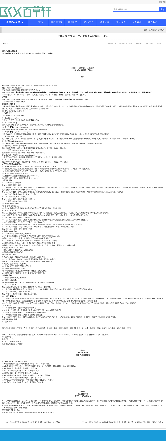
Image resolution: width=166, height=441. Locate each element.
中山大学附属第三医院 (93, 92)
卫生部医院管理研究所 (57, 92)
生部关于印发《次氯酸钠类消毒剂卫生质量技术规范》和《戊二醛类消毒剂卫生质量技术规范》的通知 (126, 422)
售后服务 (121, 22)
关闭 (159, 44)
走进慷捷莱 (57, 22)
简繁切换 (162, 2)
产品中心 (88, 22)
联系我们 (153, 22)
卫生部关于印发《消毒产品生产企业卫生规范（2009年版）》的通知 (35, 422)
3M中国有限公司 (134, 92)
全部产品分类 (14, 22)
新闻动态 (72, 22)
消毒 (10, 275)
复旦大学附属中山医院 (75, 92)
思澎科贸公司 (147, 92)
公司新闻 (161, 30)
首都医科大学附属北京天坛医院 (115, 92)
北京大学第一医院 (22, 92)
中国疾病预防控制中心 (38, 92)
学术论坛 (105, 22)
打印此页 (150, 44)
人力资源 (137, 22)
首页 (40, 22)
